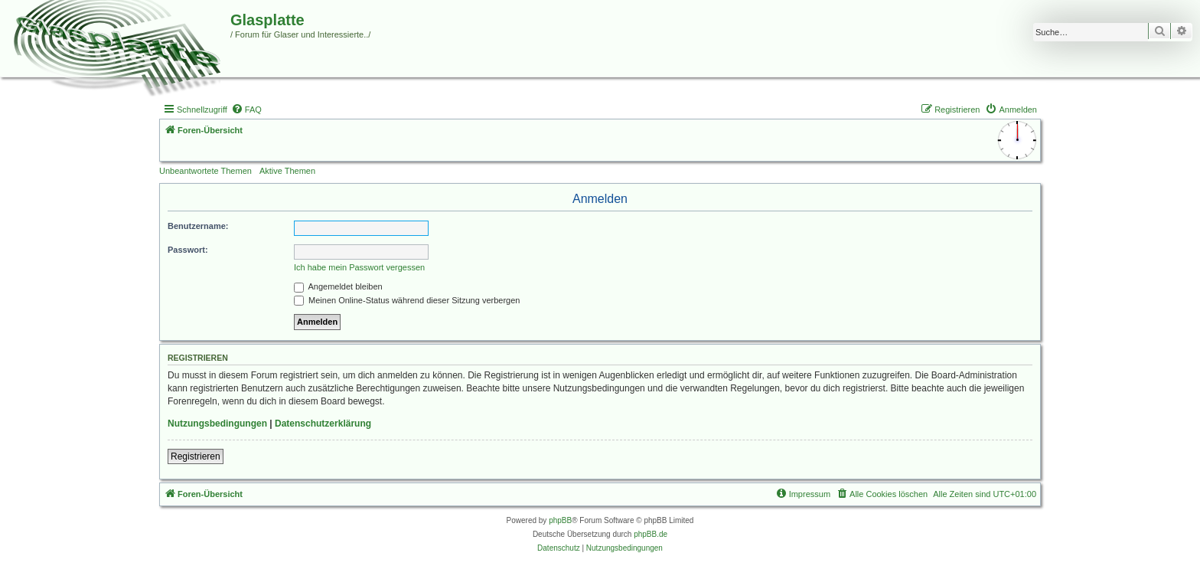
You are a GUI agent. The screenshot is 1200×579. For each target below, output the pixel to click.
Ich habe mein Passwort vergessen (359, 267)
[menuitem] (246, 109)
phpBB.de (650, 534)
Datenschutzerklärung (323, 423)
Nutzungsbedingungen (217, 423)
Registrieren (195, 456)
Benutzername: (198, 226)
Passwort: (188, 249)
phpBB (560, 520)
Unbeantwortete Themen (205, 170)
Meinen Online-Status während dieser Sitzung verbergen (407, 300)
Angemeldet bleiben (338, 286)
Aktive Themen (287, 170)
